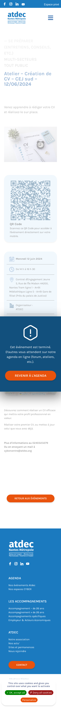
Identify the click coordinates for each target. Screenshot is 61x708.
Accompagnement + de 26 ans (26, 612)
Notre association (19, 639)
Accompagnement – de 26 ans (26, 608)
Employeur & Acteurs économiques (29, 620)
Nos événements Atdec (21, 585)
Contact (21, 664)
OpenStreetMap (38, 394)
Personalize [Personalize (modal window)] (29, 699)
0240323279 (40, 442)
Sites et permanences (21, 647)
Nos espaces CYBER (20, 589)
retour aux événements (30, 498)
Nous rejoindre (17, 651)
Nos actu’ (14, 643)
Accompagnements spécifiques (27, 616)
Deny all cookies (41, 692)
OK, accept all (16, 692)
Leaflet (24, 394)
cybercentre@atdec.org (18, 450)
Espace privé (51, 4)
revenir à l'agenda (30, 376)
